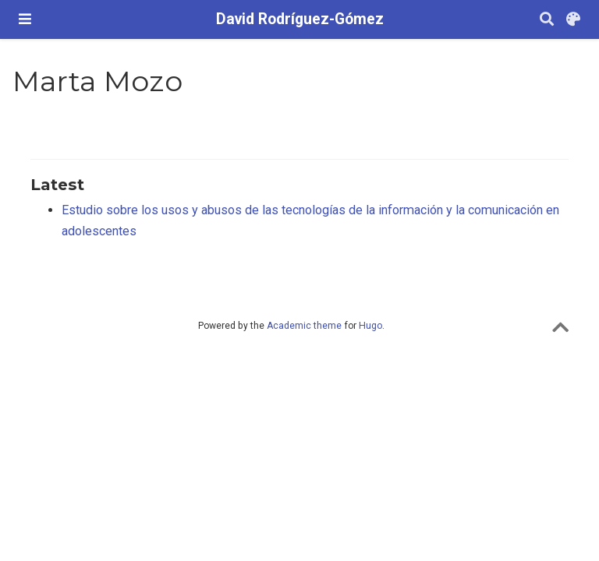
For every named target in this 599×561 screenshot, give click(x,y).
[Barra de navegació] (25, 19)
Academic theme (304, 325)
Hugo (370, 325)
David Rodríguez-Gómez (300, 19)
